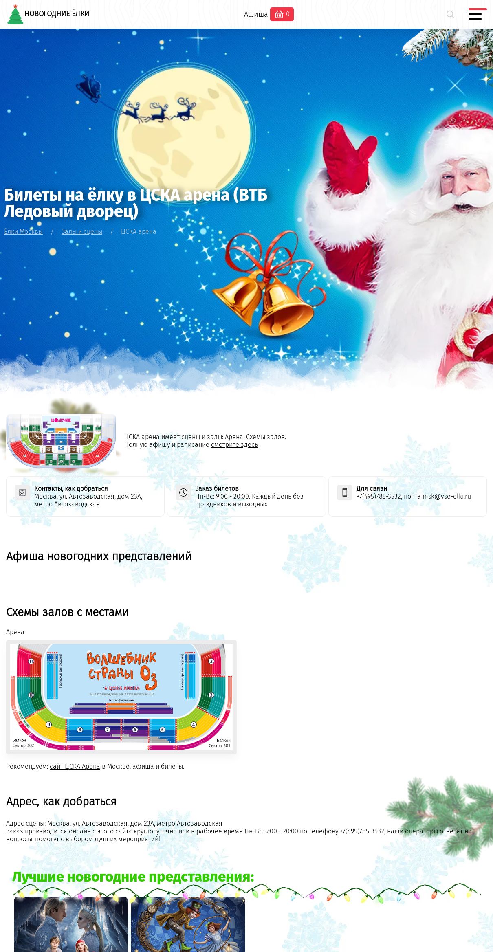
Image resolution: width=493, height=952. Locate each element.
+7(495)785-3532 (379, 496)
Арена (15, 632)
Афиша (256, 14)
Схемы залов (265, 437)
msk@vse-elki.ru (447, 496)
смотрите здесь (234, 445)
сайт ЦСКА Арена (75, 766)
